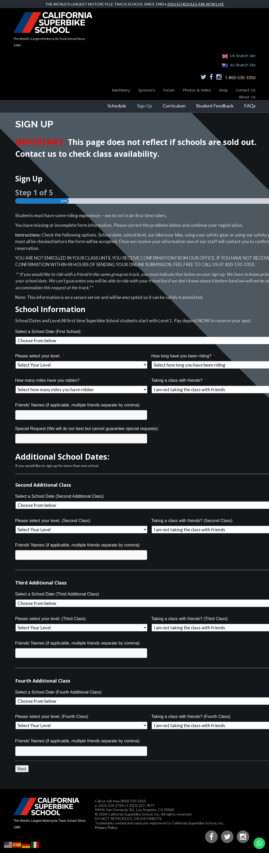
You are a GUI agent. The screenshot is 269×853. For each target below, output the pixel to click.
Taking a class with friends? (178, 380)
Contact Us (246, 90)
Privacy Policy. (106, 827)
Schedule (116, 106)
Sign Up (144, 106)
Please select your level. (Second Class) (52, 520)
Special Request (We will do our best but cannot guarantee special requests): (87, 428)
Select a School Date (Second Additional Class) (59, 496)
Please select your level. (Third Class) (50, 618)
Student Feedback (215, 106)
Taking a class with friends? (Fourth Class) (190, 716)
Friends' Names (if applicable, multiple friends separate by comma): (78, 405)
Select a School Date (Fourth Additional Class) (58, 692)
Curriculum (174, 106)
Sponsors (146, 90)
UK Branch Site (243, 55)
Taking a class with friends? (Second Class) (191, 520)
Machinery (121, 90)
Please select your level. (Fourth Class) (51, 716)
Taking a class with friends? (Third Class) (189, 618)
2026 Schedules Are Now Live (195, 4)
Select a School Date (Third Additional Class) (57, 594)
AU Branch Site (243, 64)
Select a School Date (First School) (49, 331)
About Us (247, 96)
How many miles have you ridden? (49, 380)
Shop (223, 90)
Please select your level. (39, 356)
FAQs (250, 106)
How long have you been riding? (183, 356)
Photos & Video (197, 90)
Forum (169, 90)
